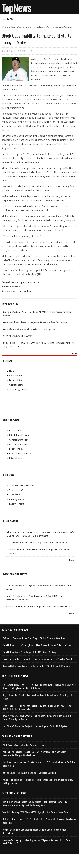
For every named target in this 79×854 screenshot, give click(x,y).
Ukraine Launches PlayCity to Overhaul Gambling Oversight (29, 772)
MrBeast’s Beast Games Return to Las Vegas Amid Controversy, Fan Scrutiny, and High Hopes (37, 781)
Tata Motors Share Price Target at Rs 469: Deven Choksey (29, 652)
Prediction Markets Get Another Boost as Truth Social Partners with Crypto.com (34, 831)
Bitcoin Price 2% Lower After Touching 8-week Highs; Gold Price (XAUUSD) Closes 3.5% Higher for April (36, 717)
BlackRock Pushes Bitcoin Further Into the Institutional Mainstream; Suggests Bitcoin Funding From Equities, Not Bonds (39, 686)
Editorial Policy (16, 448)
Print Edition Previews (19, 435)
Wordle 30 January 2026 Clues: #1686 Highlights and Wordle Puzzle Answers (36, 812)
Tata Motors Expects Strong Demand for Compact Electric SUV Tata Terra (36, 645)
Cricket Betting (16, 384)
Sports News (26, 282)
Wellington (29, 291)
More (74, 353)
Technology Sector (18, 389)
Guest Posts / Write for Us (22, 453)
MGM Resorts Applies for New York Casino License (25, 745)
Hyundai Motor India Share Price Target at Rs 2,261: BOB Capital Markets (36, 666)
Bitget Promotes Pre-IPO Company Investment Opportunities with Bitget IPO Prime (38, 696)
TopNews (16, 8)
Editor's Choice (16, 430)
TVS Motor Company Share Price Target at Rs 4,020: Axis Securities (33, 638)
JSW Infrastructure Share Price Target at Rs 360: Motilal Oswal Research (40, 606)
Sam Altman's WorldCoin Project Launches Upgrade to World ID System (35, 726)
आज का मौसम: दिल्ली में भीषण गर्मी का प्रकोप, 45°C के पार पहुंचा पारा (29, 329)
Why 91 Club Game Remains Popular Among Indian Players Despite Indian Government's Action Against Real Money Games (35, 803)
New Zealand (17, 291)
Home (5, 27)
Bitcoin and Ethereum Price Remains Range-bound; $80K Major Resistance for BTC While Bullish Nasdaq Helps (38, 707)
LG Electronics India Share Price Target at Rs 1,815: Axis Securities (37, 542)
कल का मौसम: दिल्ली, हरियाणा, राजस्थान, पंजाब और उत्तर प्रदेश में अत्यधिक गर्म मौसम (35, 322)
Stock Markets (16, 375)
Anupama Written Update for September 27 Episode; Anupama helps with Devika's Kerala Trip (36, 841)
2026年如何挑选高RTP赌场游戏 (17, 335)
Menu (8, 19)
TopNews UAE (16, 490)
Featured (15, 282)
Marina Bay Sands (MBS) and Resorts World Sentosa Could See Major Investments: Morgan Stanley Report (34, 753)
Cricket (36, 282)
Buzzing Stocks (16, 499)
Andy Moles (15, 286)
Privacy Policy (15, 458)
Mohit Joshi (10, 51)
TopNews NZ (15, 494)
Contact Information (18, 439)
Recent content (16, 503)
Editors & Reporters (18, 444)
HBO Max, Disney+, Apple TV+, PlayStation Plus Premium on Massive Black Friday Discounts (39, 820)
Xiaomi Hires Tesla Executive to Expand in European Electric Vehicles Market (37, 659)
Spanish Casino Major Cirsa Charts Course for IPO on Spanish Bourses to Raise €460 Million (38, 764)
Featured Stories (17, 380)
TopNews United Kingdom (21, 485)
